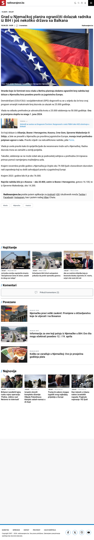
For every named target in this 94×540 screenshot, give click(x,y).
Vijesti (4, 12)
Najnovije (9, 371)
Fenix (71, 140)
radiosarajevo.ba (23, 533)
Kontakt (26, 530)
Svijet (11, 12)
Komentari (10, 285)
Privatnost (37, 530)
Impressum (16, 530)
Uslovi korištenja (50, 530)
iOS (58, 194)
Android (51, 194)
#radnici (28, 205)
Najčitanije (10, 247)
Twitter (82, 194)
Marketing (5, 530)
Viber (46, 197)
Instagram (19, 197)
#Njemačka (16, 205)
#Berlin (5, 205)
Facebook (8, 197)
